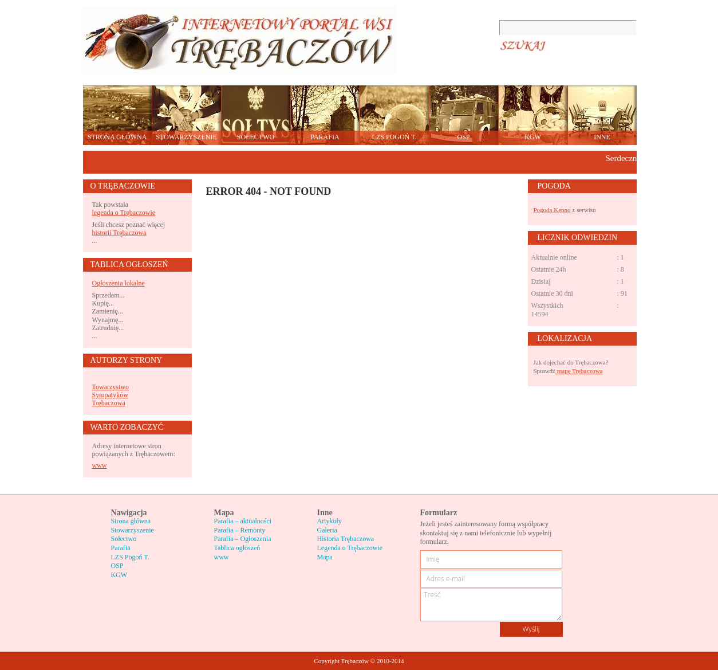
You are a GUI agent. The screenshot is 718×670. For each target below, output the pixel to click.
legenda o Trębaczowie (124, 213)
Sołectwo (124, 539)
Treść (491, 605)
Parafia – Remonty (240, 530)
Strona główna (131, 521)
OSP (117, 566)
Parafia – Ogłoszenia (242, 539)
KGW (119, 575)
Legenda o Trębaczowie (350, 548)
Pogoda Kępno (552, 209)
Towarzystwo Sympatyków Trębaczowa (110, 395)
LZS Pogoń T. (130, 557)
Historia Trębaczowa (345, 539)
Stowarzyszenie (132, 530)
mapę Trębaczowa (578, 370)
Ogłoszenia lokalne (118, 283)
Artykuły (329, 521)
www (99, 465)
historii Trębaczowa (119, 233)
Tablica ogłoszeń (237, 548)
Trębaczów (238, 40)
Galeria (327, 530)
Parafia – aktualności (243, 521)
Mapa (325, 557)
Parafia (121, 548)
